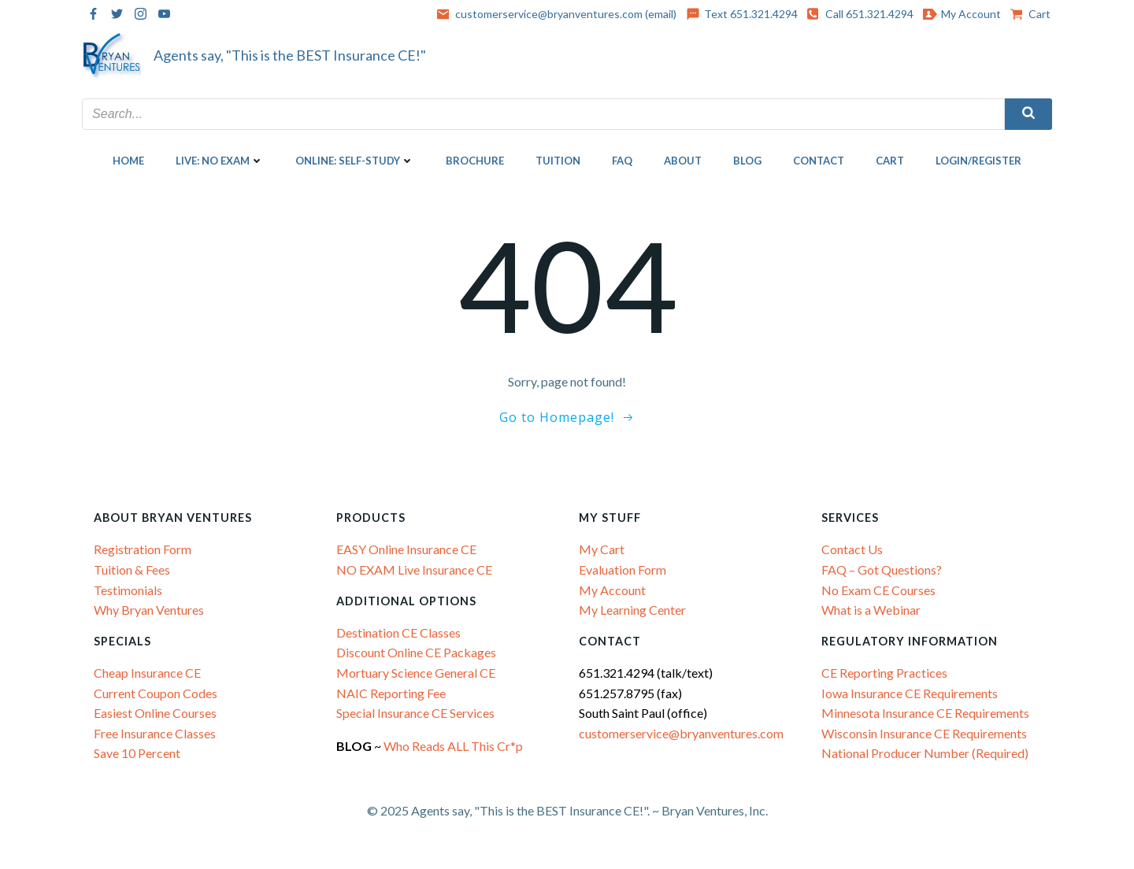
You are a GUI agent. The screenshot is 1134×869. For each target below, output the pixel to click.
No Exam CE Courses (878, 589)
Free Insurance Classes (155, 733)
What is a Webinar (871, 609)
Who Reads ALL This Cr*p (454, 745)
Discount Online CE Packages (416, 652)
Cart (890, 160)
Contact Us (852, 549)
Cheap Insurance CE (147, 672)
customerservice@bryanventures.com (681, 733)
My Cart (601, 549)
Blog (747, 160)
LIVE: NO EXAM (220, 160)
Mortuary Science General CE (415, 672)
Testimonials (128, 589)
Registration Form (142, 549)
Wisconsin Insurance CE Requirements (924, 733)
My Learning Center (632, 609)
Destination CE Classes (398, 632)
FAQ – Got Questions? (881, 569)
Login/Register (978, 160)
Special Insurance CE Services (415, 712)
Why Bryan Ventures (149, 609)
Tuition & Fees (132, 569)
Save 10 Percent (137, 752)
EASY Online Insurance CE (406, 549)
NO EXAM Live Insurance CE (414, 569)
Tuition (558, 160)
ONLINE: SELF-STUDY (354, 160)
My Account (612, 589)
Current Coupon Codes (155, 693)
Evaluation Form (622, 569)
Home (128, 160)
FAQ (622, 160)
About (683, 160)
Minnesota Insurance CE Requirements (925, 712)
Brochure (475, 160)
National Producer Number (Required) (924, 752)
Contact (818, 160)
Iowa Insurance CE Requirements (909, 693)
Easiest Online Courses (155, 712)
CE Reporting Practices (884, 672)
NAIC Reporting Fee (391, 693)
